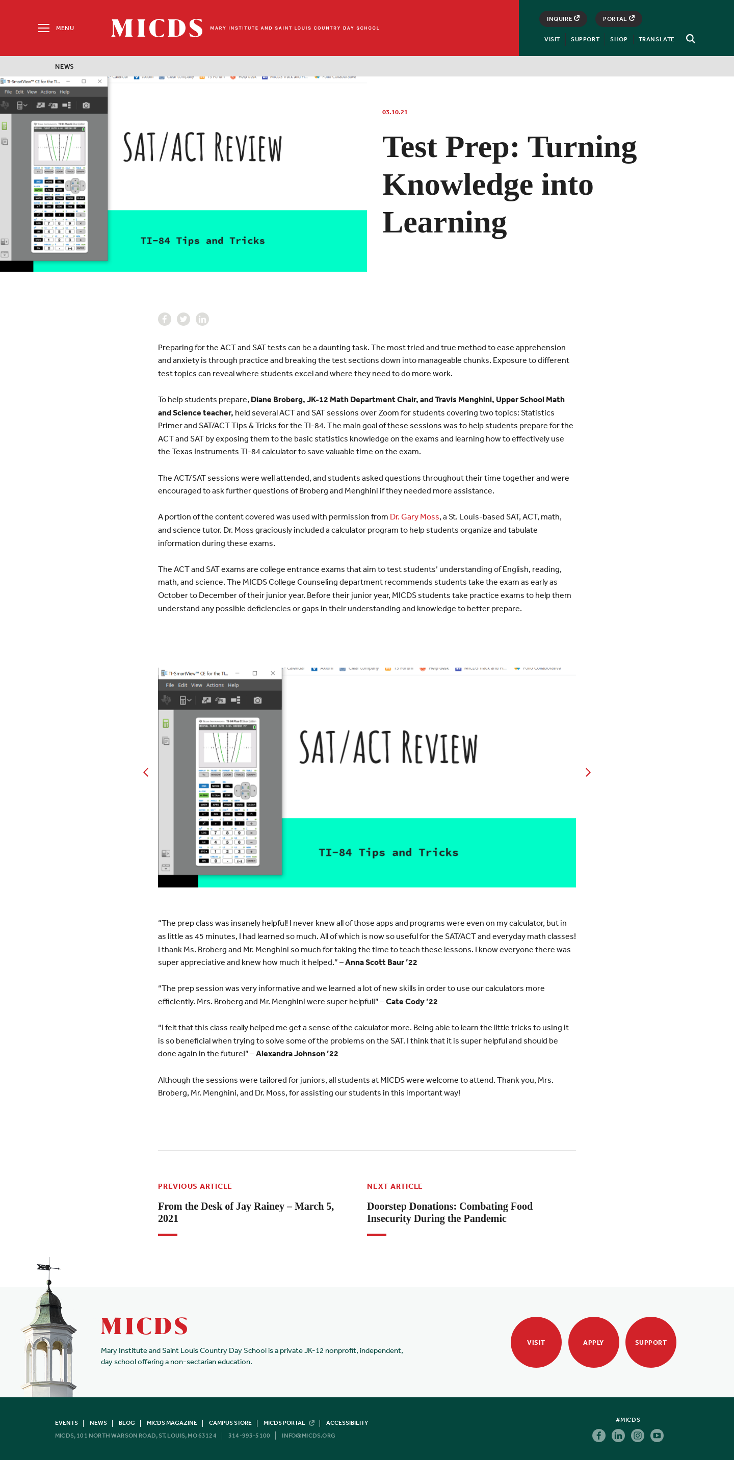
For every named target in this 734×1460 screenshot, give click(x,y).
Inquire (563, 19)
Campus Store (230, 1423)
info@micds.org (308, 1435)
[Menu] (55, 28)
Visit (552, 39)
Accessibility (347, 1423)
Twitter (183, 319)
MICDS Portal (289, 1423)
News (64, 66)
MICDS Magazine (172, 1423)
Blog (127, 1423)
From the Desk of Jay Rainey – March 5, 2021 (246, 1212)
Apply (593, 1342)
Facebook (164, 319)
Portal (619, 19)
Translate (657, 39)
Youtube (657, 1435)
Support (585, 39)
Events (66, 1423)
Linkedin (202, 319)
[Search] (689, 39)
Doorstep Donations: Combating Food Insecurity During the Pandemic (450, 1212)
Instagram (637, 1435)
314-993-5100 (249, 1435)
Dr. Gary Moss (414, 516)
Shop (618, 39)
